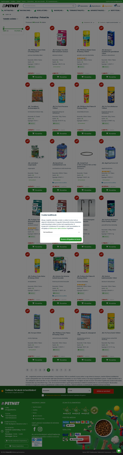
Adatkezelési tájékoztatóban (57, 228)
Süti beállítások (48, 232)
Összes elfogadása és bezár (71, 239)
